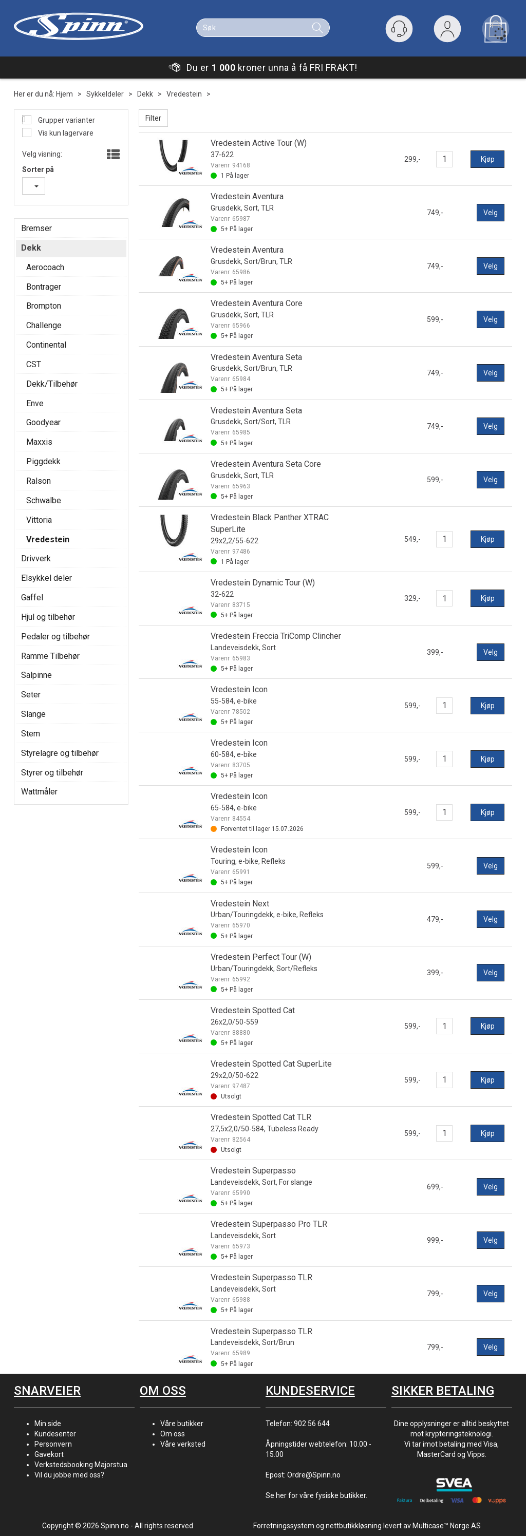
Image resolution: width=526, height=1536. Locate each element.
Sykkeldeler (105, 94)
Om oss (172, 1434)
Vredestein (184, 94)
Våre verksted (182, 1444)
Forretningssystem (283, 1526)
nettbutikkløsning (354, 1526)
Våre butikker (181, 1423)
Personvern (53, 1444)
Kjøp (488, 159)
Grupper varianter (65, 120)
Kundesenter (55, 1434)
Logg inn (447, 31)
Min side (47, 1423)
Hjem (64, 94)
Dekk (145, 94)
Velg (490, 212)
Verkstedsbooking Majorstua (80, 1465)
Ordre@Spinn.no (314, 1475)
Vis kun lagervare (64, 133)
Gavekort (49, 1454)
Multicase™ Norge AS (446, 1526)
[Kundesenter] (399, 29)
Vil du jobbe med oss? (69, 1475)
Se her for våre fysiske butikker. (316, 1495)
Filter (153, 118)
